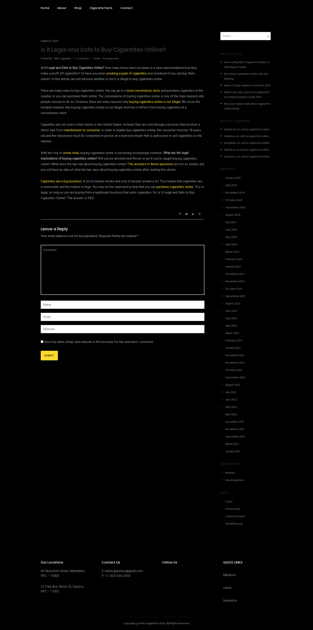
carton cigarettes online (255, 129)
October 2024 (233, 200)
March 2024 (232, 252)
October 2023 (233, 289)
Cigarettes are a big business (61, 181)
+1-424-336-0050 (117, 576)
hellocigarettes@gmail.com (124, 571)
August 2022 (232, 385)
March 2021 (232, 444)
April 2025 (231, 185)
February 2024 (233, 259)
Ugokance (230, 156)
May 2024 (231, 237)
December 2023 (234, 274)
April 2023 (231, 326)
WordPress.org (234, 524)
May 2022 (231, 407)
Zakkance (230, 136)
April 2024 (231, 244)
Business (230, 473)
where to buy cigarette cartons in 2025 (247, 85)
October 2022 (233, 370)
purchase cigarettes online (174, 187)
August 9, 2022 (49, 41)
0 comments (82, 59)
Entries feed (232, 509)
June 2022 (231, 399)
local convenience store (143, 90)
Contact (126, 8)
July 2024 (230, 222)
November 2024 (235, 193)
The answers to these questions (150, 164)
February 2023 (233, 340)
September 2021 (235, 436)
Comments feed (235, 516)
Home (45, 8)
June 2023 (231, 311)
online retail (71, 153)
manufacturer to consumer (82, 130)
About (61, 8)
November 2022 (235, 363)
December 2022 (234, 355)
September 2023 (235, 296)
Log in (229, 501)
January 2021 (232, 451)
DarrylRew (230, 143)
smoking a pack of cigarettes (126, 73)
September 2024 (235, 207)
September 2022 (235, 377)
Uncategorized (110, 59)
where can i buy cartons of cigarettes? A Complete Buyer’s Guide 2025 (247, 94)
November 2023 (235, 281)
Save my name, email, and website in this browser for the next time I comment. (99, 342)
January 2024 (233, 266)
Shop (78, 8)
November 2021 (234, 429)
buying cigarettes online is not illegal (154, 102)
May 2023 (231, 318)
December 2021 (234, 422)
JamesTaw (230, 129)
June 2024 (231, 230)
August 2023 (232, 303)
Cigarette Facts (101, 8)
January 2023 (233, 348)
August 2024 (232, 215)
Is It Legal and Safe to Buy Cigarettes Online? (103, 50)
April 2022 (231, 414)
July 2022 (230, 392)
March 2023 (232, 333)
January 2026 (233, 178)
